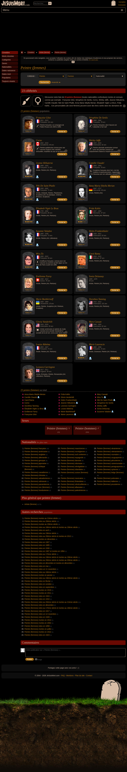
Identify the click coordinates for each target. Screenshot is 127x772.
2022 (46, 256)
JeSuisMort (13, 3)
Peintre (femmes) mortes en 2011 (37, 593)
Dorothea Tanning (97, 299)
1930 (42, 188)
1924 (42, 324)
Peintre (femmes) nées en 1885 (37, 545)
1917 (42, 370)
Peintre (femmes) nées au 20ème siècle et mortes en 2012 (47, 536)
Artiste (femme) (44, 52)
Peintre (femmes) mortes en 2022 (37, 632)
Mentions (69, 676)
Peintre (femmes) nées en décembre (39, 605)
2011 (99, 234)
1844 (95, 324)
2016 (46, 143)
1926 (99, 324)
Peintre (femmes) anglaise (34, 454)
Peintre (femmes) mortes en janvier (38, 575)
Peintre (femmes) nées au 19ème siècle (40, 533)
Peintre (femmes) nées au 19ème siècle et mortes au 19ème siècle (51, 557)
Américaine (97, 145)
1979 (95, 279)
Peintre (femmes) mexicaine (72, 478)
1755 (42, 211)
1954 (99, 211)
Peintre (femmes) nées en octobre (38, 584)
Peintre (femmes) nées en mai (36, 566)
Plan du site (79, 676)
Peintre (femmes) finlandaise (72, 481)
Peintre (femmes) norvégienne (73, 451)
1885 (90, 279)
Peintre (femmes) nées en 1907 (37, 542)
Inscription (122, 2)
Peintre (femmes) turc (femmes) (37, 487)
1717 (99, 188)
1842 (46, 211)
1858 (42, 302)
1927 (46, 347)
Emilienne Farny (43, 276)
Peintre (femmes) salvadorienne (37, 478)
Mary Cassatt (95, 321)
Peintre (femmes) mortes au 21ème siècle (41, 518)
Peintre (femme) (60, 52)
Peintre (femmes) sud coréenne (73, 454)
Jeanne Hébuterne (44, 163)
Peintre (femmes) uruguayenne (109, 457)
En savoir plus (93, 60)
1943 (99, 166)
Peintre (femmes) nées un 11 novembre (40, 569)
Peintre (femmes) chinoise (34, 475)
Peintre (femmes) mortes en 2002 (37, 623)
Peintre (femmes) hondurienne (36, 490)
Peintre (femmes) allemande (35, 457)
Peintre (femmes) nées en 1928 (37, 617)
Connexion (122, 5)
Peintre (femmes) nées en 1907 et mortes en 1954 (44, 551)
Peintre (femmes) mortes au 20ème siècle (41, 524)
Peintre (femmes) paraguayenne (110, 466)
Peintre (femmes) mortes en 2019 (37, 590)
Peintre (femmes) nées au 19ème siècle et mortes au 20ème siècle (51, 578)
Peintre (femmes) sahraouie (35, 481)
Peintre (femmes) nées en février (37, 581)
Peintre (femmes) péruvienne (108, 460)
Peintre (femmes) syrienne (107, 469)
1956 (42, 256)
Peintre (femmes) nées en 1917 (37, 611)
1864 (95, 120)
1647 (95, 188)
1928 (95, 234)
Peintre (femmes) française (35, 448)
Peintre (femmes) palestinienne (73, 490)
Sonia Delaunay (96, 276)
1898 (42, 166)
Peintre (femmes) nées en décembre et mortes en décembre (48, 563)
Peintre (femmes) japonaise (35, 463)
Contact (89, 676)
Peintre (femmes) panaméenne (36, 484)
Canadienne (44, 145)
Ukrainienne (44, 304)
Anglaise (43, 371)
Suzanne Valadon (44, 231)
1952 (42, 143)
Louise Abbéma (43, 344)
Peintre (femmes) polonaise (108, 478)
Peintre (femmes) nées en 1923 (37, 635)
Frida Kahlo (94, 208)
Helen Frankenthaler (98, 231)
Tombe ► (62, 132)
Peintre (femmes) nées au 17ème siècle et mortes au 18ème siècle (51, 608)
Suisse (42, 281)
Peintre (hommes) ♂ (87, 430)
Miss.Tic (40, 253)
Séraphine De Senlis (98, 117)
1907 (95, 211)
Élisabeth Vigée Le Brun (47, 208)
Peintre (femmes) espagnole (72, 457)
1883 (95, 347)
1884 (46, 302)
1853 (42, 347)
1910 (95, 302)
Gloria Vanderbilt (44, 321)
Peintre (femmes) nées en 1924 (37, 596)
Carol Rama (94, 253)
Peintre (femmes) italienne (107, 481)
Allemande (96, 190)
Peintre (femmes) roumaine (108, 454)
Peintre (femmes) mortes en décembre (39, 539)
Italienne (96, 258)
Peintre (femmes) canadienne (36, 472)
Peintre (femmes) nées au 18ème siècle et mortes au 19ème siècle (51, 527)
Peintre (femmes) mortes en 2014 (37, 620)
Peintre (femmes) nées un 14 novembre (40, 614)
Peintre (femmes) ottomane (71, 463)
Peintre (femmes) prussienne (108, 484)
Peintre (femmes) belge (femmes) (110, 472)
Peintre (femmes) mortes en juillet (37, 629)
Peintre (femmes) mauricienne (73, 448)
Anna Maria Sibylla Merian (101, 185)
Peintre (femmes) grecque (34, 460)
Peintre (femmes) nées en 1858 (37, 626)
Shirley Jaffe (94, 140)
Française (43, 122)
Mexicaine (96, 213)
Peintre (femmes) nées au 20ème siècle (40, 521)
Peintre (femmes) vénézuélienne (74, 484)
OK (73, 62)
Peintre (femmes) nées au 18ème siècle (40, 572)
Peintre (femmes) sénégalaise (72, 466)
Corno (39, 140)
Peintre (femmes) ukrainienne (109, 448)
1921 (42, 120)
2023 (46, 120)
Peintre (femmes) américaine (35, 451)
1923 (95, 143)
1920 (46, 166)
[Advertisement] (63, 32)
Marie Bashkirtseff (44, 299)
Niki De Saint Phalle (45, 185)
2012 (99, 302)
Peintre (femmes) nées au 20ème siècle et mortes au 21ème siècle (51, 602)
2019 (46, 324)
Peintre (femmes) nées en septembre (39, 587)
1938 (46, 234)
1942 (99, 120)
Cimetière (31, 52)
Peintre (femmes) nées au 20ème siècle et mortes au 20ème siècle (51, 560)
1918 (95, 256)
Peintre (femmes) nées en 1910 (37, 599)
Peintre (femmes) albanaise (72, 487)
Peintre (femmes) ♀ (58, 430)
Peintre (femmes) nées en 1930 (37, 548)
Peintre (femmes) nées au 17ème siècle (40, 554)
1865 (42, 234)
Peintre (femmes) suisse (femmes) (74, 472)
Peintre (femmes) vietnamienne (109, 451)
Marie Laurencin (97, 344)
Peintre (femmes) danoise (71, 460)
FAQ (63, 676)
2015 (99, 256)
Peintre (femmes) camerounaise (110, 463)
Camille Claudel (96, 163)
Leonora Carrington (45, 367)
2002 (46, 188)
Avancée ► (56, 82)
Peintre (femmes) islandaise (72, 469)
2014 (46, 279)
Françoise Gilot (43, 117)
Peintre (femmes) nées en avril (36, 530)
